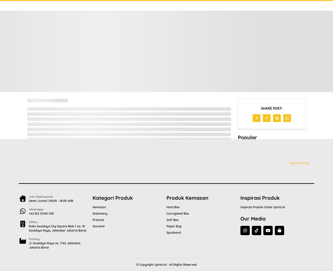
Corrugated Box (177, 213)
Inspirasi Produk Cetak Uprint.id (262, 207)
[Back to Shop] (279, 230)
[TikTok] (256, 230)
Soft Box (172, 220)
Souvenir (99, 226)
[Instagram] (245, 230)
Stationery (100, 213)
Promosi (98, 220)
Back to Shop (300, 163)
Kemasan (99, 207)
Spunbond (173, 233)
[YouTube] (268, 230)
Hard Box (172, 207)
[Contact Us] (56, 210)
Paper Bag (173, 226)
